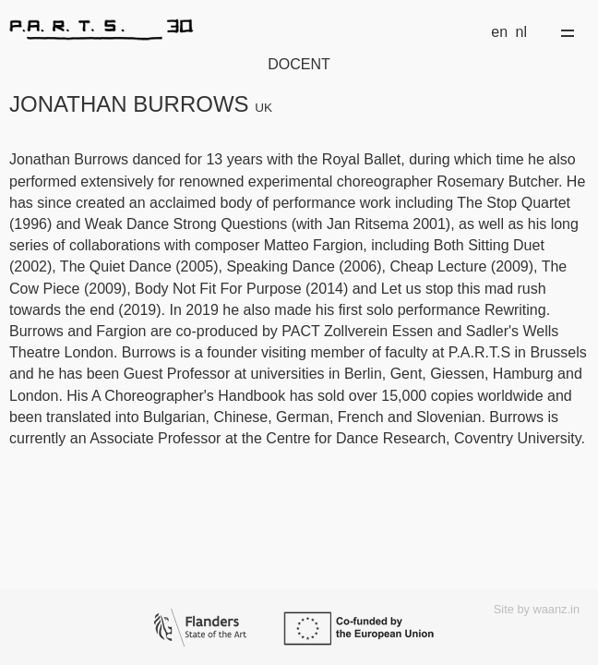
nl (521, 32)
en (499, 32)
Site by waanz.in (537, 609)
